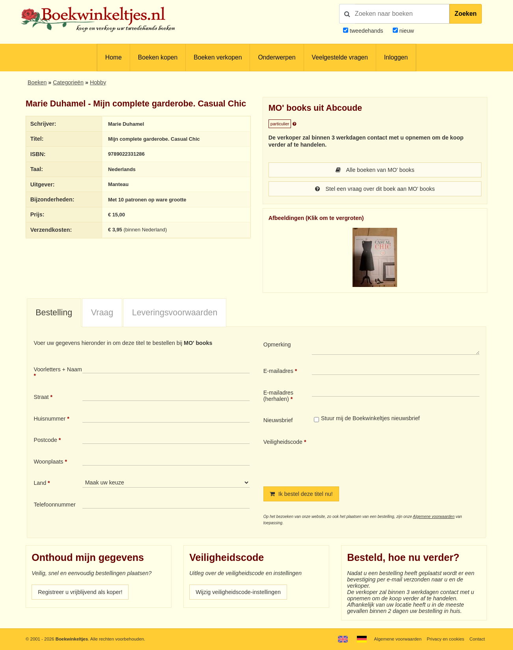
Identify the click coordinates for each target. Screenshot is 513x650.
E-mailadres (278, 371)
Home (113, 57)
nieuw (406, 31)
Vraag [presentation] (102, 312)
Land (40, 483)
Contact (477, 639)
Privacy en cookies (445, 639)
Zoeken (466, 13)
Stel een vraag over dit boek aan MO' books (375, 189)
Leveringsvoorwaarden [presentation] (175, 312)
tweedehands (366, 31)
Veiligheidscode (282, 442)
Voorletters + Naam (58, 369)
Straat (41, 397)
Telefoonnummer (54, 504)
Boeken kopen (157, 57)
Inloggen (396, 57)
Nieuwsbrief (278, 420)
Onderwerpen (276, 57)
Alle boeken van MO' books (375, 170)
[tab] (54, 313)
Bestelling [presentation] (53, 312)
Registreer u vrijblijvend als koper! (80, 592)
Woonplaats (48, 461)
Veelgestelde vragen (340, 57)
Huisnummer (49, 418)
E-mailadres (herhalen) (278, 395)
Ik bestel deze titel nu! (301, 494)
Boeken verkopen (218, 57)
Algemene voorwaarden (434, 516)
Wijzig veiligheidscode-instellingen (238, 592)
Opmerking (277, 344)
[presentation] (378, 456)
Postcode (45, 440)
